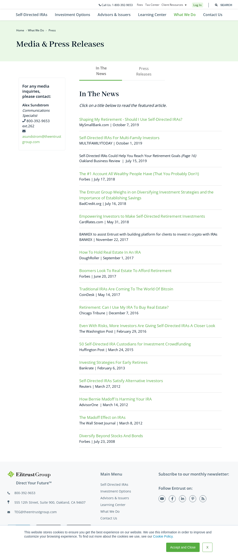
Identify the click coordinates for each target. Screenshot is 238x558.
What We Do (36, 30)
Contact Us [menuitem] (212, 14)
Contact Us (108, 518)
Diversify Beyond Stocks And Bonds (111, 435)
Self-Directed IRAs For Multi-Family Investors (119, 137)
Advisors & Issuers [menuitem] (114, 14)
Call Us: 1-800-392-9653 (116, 5)
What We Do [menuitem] (185, 14)
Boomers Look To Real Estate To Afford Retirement (125, 270)
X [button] (207, 547)
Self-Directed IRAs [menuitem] (31, 14)
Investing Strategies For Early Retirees (113, 362)
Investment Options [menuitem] (72, 14)
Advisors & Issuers (114, 498)
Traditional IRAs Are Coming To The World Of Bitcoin (126, 289)
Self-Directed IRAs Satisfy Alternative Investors (121, 380)
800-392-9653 (24, 493)
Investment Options (115, 491)
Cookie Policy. (163, 536)
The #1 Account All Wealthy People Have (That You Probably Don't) (139, 173)
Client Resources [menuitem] (172, 5)
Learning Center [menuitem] (152, 14)
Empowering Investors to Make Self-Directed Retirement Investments (142, 216)
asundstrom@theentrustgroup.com (41, 136)
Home (20, 30)
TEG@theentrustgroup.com (35, 512)
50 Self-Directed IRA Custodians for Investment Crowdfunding (135, 344)
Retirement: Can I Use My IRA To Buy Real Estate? (124, 307)
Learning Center (113, 504)
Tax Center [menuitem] (152, 5)
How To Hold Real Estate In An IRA (110, 252)
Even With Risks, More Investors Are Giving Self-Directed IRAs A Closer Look (147, 325)
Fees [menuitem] (140, 5)
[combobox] (223, 5)
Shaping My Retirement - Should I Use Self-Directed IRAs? (130, 119)
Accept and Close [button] (183, 547)
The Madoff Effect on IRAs (102, 417)
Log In (197, 5)
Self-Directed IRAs (114, 484)
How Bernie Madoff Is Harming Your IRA (115, 399)
